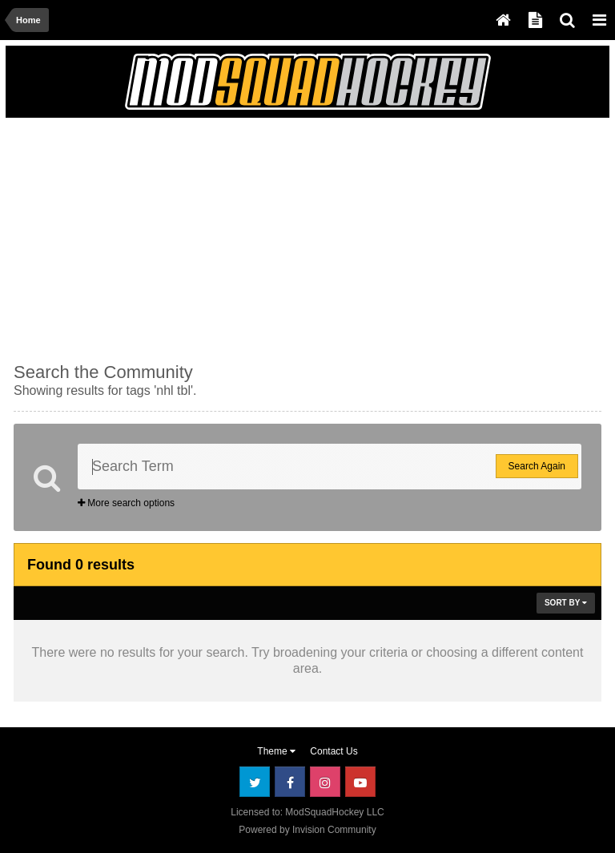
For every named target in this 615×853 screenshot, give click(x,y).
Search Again (536, 466)
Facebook (290, 781)
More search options (126, 503)
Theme (276, 751)
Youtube (360, 781)
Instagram (325, 781)
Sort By (566, 602)
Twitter (254, 781)
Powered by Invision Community (307, 829)
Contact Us (333, 751)
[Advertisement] (201, 238)
